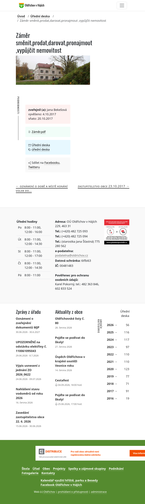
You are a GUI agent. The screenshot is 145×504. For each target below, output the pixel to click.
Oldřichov (49, 492)
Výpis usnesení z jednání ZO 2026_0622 (28, 370)
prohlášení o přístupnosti (73, 492)
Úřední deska (40, 16)
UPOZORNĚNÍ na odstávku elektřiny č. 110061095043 (31, 346)
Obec (46, 469)
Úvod (21, 16)
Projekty (59, 469)
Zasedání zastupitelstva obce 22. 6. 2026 (30, 417)
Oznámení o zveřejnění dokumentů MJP (27, 323)
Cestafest (62, 380)
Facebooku (51, 163)
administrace (99, 492)
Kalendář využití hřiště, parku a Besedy (69, 480)
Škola (26, 469)
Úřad (36, 469)
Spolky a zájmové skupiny (87, 469)
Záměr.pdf (39, 132)
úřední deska (41, 149)
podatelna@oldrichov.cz (71, 255)
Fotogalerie (30, 473)
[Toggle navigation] (122, 5)
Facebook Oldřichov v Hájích (61, 485)
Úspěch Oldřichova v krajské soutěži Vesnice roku (70, 361)
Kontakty (48, 473)
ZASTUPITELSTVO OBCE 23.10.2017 (101, 186)
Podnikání (116, 469)
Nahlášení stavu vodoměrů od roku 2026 (29, 393)
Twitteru (34, 167)
